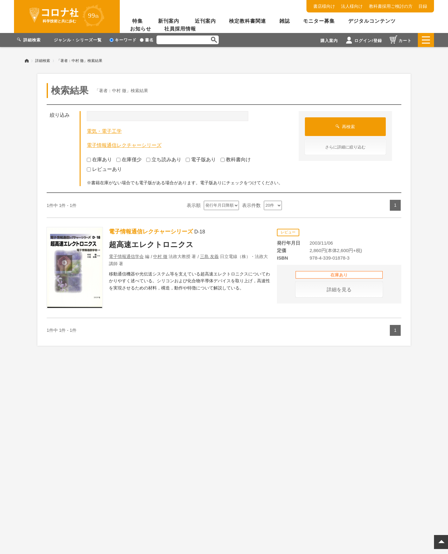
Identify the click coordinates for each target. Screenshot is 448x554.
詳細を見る (339, 289)
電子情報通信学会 (126, 256)
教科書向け (236, 159)
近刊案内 (205, 21)
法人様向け (352, 6)
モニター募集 (319, 21)
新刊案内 (168, 21)
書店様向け (324, 6)
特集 (137, 21)
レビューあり (104, 168)
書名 (147, 40)
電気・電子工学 (104, 131)
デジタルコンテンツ (372, 21)
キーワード (123, 40)
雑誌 (284, 21)
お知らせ (140, 28)
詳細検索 (42, 61)
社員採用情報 (180, 28)
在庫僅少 (129, 159)
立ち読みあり (163, 159)
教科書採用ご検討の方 (391, 6)
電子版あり (201, 159)
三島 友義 (209, 256)
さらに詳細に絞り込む (345, 147)
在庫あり (99, 159)
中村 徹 (160, 256)
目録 (422, 6)
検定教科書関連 (247, 21)
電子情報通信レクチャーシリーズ (124, 145)
